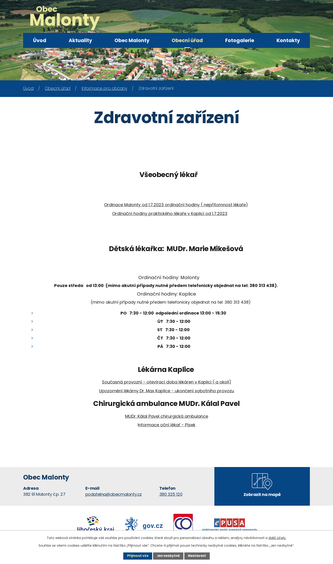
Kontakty (288, 40)
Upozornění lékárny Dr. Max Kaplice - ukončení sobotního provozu (166, 391)
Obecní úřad (187, 40)
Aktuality (80, 40)
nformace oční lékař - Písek (167, 425)
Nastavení (198, 556)
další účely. (277, 537)
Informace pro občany (104, 88)
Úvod (39, 40)
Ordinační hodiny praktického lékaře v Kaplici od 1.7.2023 (169, 213)
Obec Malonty (131, 40)
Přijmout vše (137, 556)
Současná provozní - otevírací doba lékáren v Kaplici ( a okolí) (166, 382)
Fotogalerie (239, 40)
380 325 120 (170, 494)
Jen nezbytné (168, 556)
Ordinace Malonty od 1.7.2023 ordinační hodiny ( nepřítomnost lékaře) (176, 205)
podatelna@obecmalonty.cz (113, 494)
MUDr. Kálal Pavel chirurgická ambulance (166, 416)
